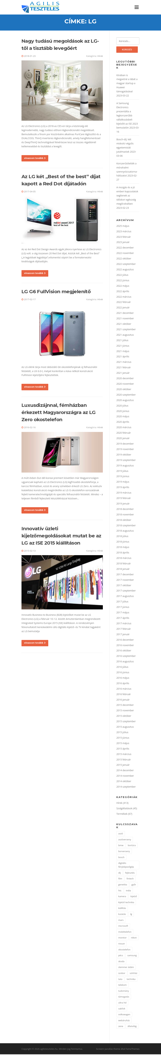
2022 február (123, 302)
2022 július (122, 275)
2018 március (123, 558)
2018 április (122, 553)
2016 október (123, 651)
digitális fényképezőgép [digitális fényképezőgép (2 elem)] (126, 865)
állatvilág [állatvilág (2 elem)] (132, 1026)
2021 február (123, 368)
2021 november (125, 319)
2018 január (123, 569)
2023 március (123, 231)
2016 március (123, 689)
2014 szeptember (126, 787)
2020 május (122, 417)
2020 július (122, 406)
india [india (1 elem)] (128, 891)
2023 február (123, 237)
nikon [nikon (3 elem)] (134, 938)
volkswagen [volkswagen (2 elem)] (124, 1015)
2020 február (123, 433)
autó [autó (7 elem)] (120, 834)
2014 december (125, 771)
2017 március (123, 623)
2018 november (125, 515)
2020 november (125, 384)
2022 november (125, 253)
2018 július (122, 536)
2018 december (125, 509)
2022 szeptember (126, 264)
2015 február (123, 760)
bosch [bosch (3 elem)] (121, 857)
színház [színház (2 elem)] (133, 973)
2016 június (122, 673)
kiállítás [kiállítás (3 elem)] (122, 908)
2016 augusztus (125, 662)
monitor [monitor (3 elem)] (122, 938)
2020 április (122, 422)
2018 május (122, 547)
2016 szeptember (126, 656)
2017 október (123, 585)
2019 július (122, 471)
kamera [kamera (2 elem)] (122, 897)
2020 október (123, 389)
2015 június (122, 738)
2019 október (123, 455)
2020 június (122, 411)
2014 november (125, 776)
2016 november (125, 645)
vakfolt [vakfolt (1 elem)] (121, 1009)
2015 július (122, 733)
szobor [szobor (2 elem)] (121, 973)
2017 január (123, 634)
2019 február (123, 498)
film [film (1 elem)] (120, 879)
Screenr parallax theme (108, 1049)
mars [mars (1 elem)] (120, 920)
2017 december (125, 574)
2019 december (125, 444)
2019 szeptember (126, 460)
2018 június (122, 542)
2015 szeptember (126, 722)
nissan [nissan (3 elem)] (121, 944)
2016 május (122, 678)
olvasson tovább (35, 158)
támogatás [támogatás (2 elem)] (123, 997)
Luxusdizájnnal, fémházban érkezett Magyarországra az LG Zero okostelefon (58, 413)
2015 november (125, 711)
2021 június (122, 346)
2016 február (123, 694)
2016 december (125, 640)
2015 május (122, 743)
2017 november (125, 580)
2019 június (122, 477)
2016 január (123, 700)
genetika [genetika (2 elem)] (122, 885)
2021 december (125, 313)
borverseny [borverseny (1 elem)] (124, 851)
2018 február (123, 564)
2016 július (122, 667)
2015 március (123, 754)
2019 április (122, 487)
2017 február (123, 629)
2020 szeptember (126, 395)
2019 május (122, 482)
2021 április (122, 357)
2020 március (123, 428)
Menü (137, 7)
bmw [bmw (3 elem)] (120, 845)
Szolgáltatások (124, 808)
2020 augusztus (125, 400)
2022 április (122, 291)
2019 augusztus (125, 466)
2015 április (122, 749)
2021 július (122, 340)
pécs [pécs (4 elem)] (120, 956)
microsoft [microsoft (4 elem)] (123, 926)
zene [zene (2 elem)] (120, 1026)
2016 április (122, 683)
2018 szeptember (126, 526)
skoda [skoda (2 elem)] (121, 961)
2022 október (123, 259)
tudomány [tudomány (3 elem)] (123, 991)
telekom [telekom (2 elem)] (122, 985)
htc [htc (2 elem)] (119, 891)
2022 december (125, 248)
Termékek (121, 814)
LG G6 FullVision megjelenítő (56, 292)
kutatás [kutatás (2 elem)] (122, 914)
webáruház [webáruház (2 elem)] (124, 1020)
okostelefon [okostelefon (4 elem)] (124, 950)
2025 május (122, 226)
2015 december (125, 705)
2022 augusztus (125, 270)
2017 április (122, 618)
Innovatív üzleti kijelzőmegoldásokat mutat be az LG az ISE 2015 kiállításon (61, 536)
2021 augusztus (125, 335)
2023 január (123, 242)
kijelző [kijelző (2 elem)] (133, 897)
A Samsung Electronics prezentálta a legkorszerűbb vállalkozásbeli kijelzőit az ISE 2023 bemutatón (127, 116)
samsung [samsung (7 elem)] (132, 956)
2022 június (122, 280)
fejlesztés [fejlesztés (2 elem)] (130, 873)
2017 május (122, 613)
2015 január (123, 765)
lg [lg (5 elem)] (131, 914)
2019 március (123, 493)
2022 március (123, 297)
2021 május (122, 351)
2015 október (123, 716)
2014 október (123, 781)
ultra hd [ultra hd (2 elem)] (122, 1003)
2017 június (122, 607)
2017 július (122, 602)
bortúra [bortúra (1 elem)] (132, 845)
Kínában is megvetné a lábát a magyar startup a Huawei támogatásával (126, 84)
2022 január (123, 308)
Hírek (100, 56)
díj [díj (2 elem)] (119, 873)
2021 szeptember (126, 329)
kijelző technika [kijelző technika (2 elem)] (126, 902)
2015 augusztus (125, 727)
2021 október (123, 324)
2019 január (123, 504)
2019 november (125, 449)
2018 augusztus (125, 531)
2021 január (123, 373)
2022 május (122, 286)
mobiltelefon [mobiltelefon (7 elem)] (124, 932)
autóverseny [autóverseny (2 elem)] (124, 840)
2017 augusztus (125, 596)
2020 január (123, 438)
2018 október (123, 520)
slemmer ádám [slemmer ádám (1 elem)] (126, 967)
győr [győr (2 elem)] (133, 885)
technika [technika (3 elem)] (131, 979)
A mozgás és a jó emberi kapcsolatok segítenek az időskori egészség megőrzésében (127, 196)
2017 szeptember (126, 591)
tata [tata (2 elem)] (120, 979)
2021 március (123, 362)
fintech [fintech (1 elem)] (130, 879)
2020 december (125, 379)
